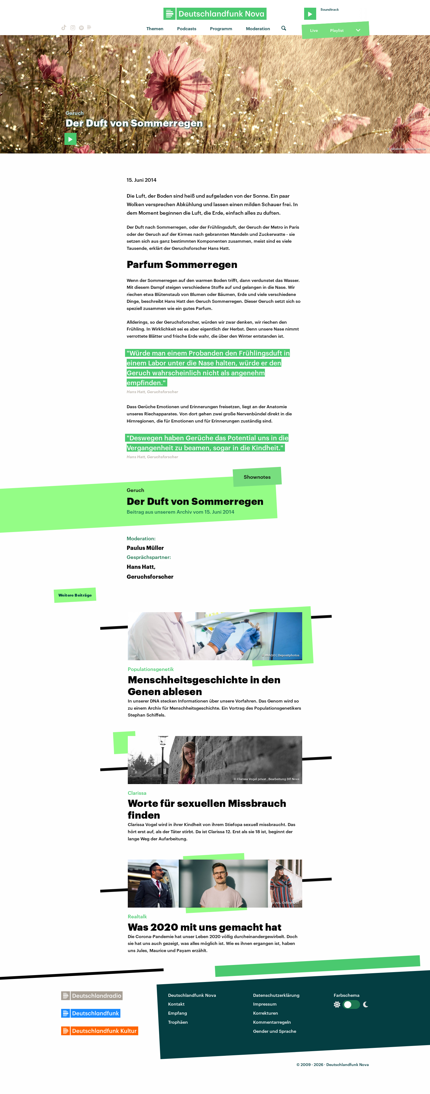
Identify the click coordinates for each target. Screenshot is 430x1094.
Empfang (177, 1012)
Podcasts (186, 28)
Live (314, 30)
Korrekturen (265, 1012)
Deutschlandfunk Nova (192, 995)
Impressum (265, 1003)
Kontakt (176, 1003)
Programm (221, 28)
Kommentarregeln (272, 1022)
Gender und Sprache (274, 1031)
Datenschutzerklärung (276, 995)
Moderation (258, 28)
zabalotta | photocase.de (408, 148)
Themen (154, 28)
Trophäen (178, 1022)
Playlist (337, 30)
